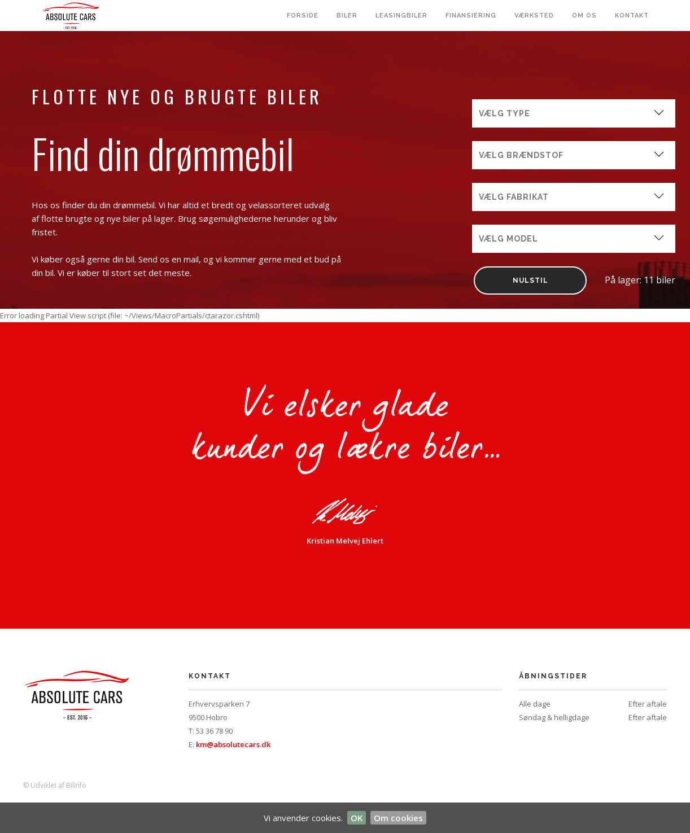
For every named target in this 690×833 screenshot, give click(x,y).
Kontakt (632, 15)
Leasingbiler (401, 15)
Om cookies (398, 817)
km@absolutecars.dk (233, 744)
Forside (302, 15)
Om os (584, 15)
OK (357, 817)
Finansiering (471, 15)
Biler (347, 15)
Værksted (534, 15)
